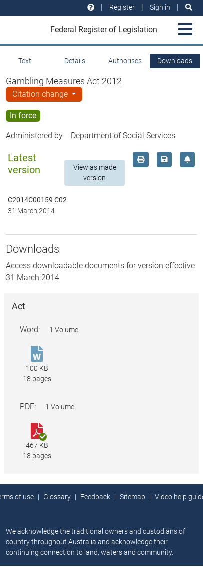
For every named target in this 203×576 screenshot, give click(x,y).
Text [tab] (25, 61)
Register (122, 7)
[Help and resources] (91, 7)
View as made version (95, 172)
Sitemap (133, 497)
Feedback (95, 497)
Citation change (41, 94)
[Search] (189, 7)
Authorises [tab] (125, 61)
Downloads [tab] (175, 61)
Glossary (57, 497)
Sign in (160, 7)
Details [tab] (75, 61)
